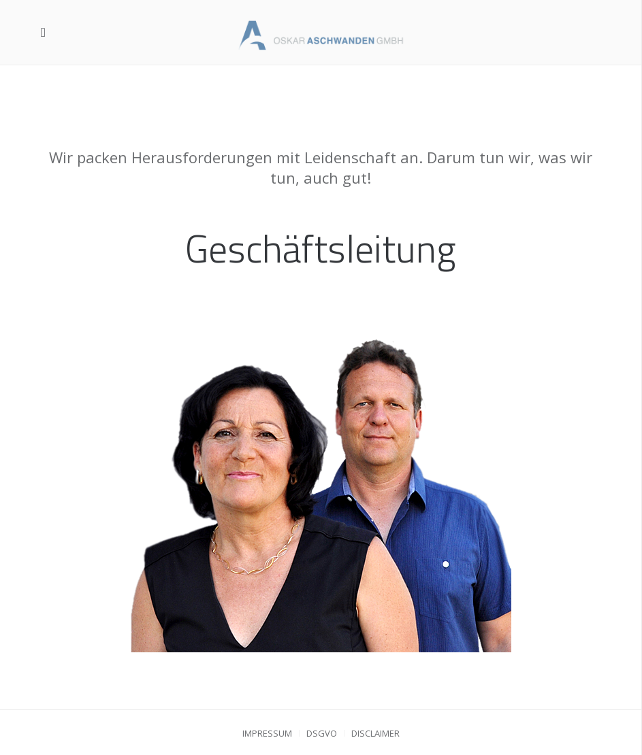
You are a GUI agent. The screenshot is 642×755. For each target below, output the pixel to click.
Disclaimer (375, 733)
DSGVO (321, 733)
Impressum (267, 733)
